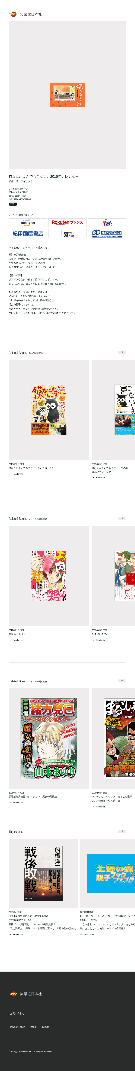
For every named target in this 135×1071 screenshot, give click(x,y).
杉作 (11, 181)
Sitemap (45, 1027)
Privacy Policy (17, 1027)
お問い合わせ (17, 1013)
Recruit (32, 1027)
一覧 (122, 352)
